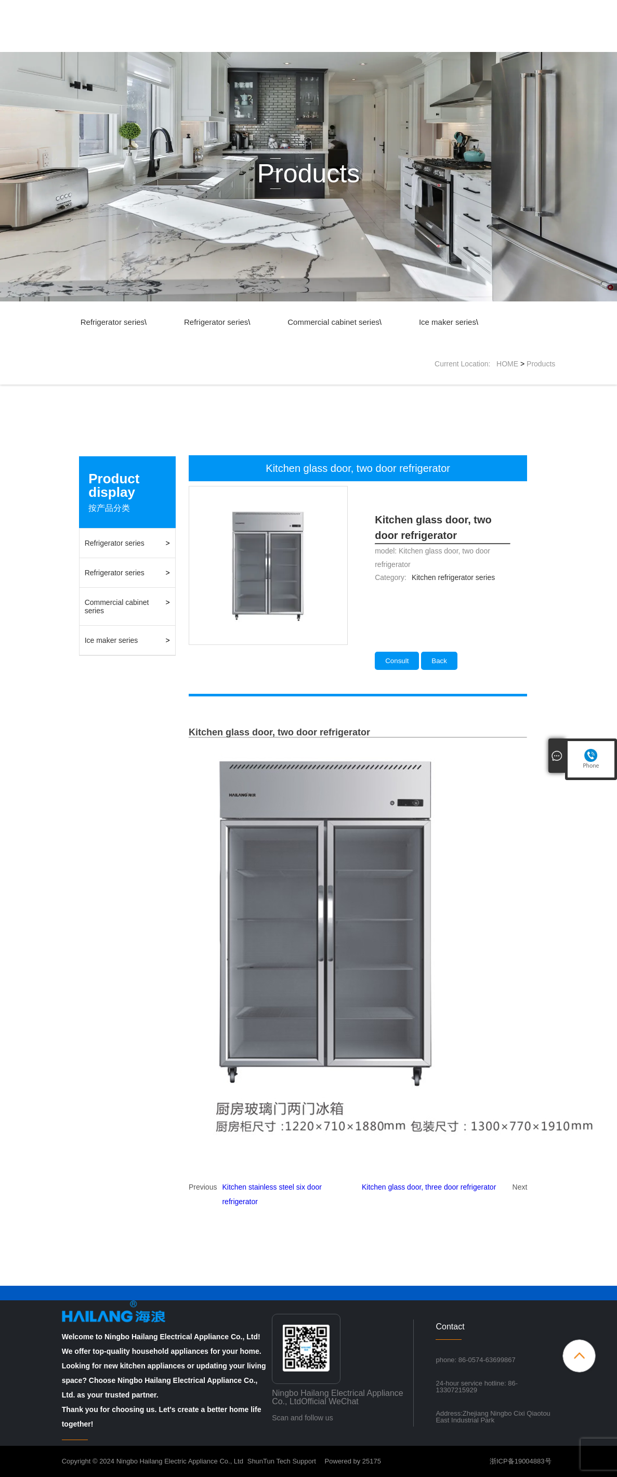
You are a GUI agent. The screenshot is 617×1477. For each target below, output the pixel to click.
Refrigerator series (113, 322)
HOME (507, 364)
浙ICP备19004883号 (521, 1461)
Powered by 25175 (348, 1461)
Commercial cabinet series (333, 322)
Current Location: (465, 364)
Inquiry (453, 43)
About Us (318, 43)
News (412, 43)
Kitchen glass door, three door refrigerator (429, 1187)
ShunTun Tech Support (281, 1461)
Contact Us (502, 43)
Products (367, 43)
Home (272, 43)
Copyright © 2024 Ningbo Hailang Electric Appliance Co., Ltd (152, 1461)
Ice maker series (447, 322)
